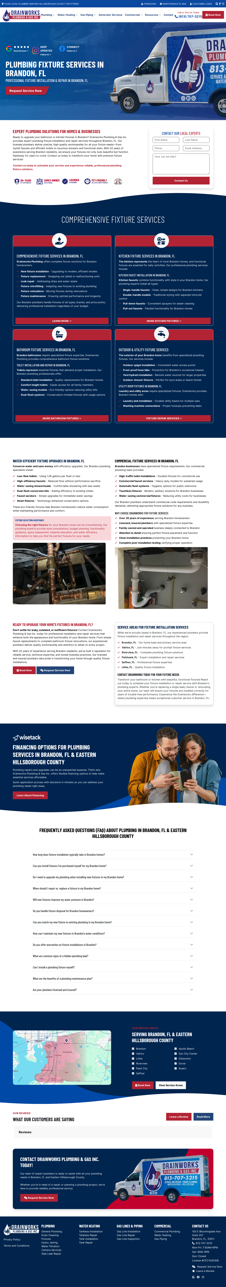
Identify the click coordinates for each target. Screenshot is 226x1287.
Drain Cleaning (50, 1219)
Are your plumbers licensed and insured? (55, 990)
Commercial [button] (133, 15)
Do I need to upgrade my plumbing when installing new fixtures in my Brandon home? (78, 877)
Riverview (141, 1063)
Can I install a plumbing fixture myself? (54, 967)
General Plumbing (51, 1216)
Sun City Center (188, 1053)
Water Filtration (50, 1231)
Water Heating (162, 1219)
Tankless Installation (91, 1216)
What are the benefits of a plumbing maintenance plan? (63, 978)
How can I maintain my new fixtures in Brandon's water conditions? (69, 933)
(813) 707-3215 (188, 16)
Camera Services (51, 1234)
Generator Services (110, 15)
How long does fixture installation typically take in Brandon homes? (69, 854)
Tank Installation (88, 1223)
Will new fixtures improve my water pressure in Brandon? (63, 899)
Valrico (140, 1053)
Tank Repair (86, 1227)
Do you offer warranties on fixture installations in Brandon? (65, 944)
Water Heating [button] (68, 15)
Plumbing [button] (48, 15)
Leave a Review (178, 1116)
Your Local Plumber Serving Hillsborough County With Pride (40, 3)
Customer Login (201, 3)
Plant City (142, 1068)
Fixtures (46, 1223)
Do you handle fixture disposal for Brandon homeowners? (63, 911)
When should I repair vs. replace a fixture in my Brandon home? (67, 888)
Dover (182, 1063)
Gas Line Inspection (128, 1223)
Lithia (139, 1058)
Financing (148, 3)
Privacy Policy (12, 1224)
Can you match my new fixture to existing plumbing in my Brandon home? (72, 922)
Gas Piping (160, 1223)
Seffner (140, 1073)
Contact (168, 15)
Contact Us (181, 180)
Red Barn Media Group (209, 1279)
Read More (203, 1116)
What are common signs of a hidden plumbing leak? (60, 956)
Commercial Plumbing (167, 1216)
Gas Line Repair (126, 1219)
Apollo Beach (186, 1048)
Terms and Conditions (16, 1230)
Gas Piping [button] (88, 15)
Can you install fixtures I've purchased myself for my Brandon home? (70, 866)
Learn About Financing (30, 795)
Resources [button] (153, 15)
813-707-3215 (202, 1227)
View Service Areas (171, 1085)
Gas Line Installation (128, 1216)
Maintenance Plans (173, 3)
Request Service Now (55, 670)
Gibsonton (185, 1058)
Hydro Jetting (49, 1227)
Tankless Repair (88, 1219)
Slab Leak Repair (51, 1238)
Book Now (213, 15)
